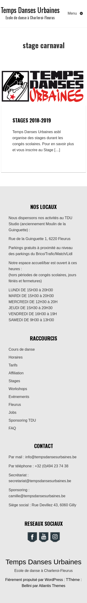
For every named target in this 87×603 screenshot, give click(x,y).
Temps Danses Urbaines (30, 10)
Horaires (16, 357)
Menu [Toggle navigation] (73, 13)
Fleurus (15, 405)
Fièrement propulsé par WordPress (34, 580)
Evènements (19, 397)
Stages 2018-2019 (32, 120)
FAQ (12, 428)
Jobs (12, 412)
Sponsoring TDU (22, 420)
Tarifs (13, 365)
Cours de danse (22, 349)
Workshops (18, 389)
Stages (14, 381)
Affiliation (16, 373)
